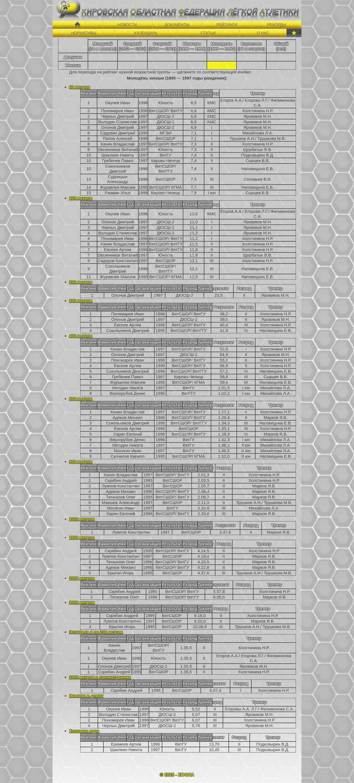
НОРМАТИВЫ (83, 33)
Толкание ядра (84, 730)
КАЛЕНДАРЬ (146, 33)
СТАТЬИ (208, 33)
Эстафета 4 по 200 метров (96, 632)
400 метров (80, 335)
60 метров (79, 87)
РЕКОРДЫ (276, 24)
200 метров (80, 282)
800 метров (80, 461)
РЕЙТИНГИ (226, 24)
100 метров (80, 198)
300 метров (80, 300)
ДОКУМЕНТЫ (177, 24)
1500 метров (82, 537)
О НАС (263, 33)
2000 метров (82, 578)
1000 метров (82, 518)
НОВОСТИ (127, 24)
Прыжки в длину (86, 695)
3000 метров (82, 602)
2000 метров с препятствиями (100, 677)
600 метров (80, 398)
